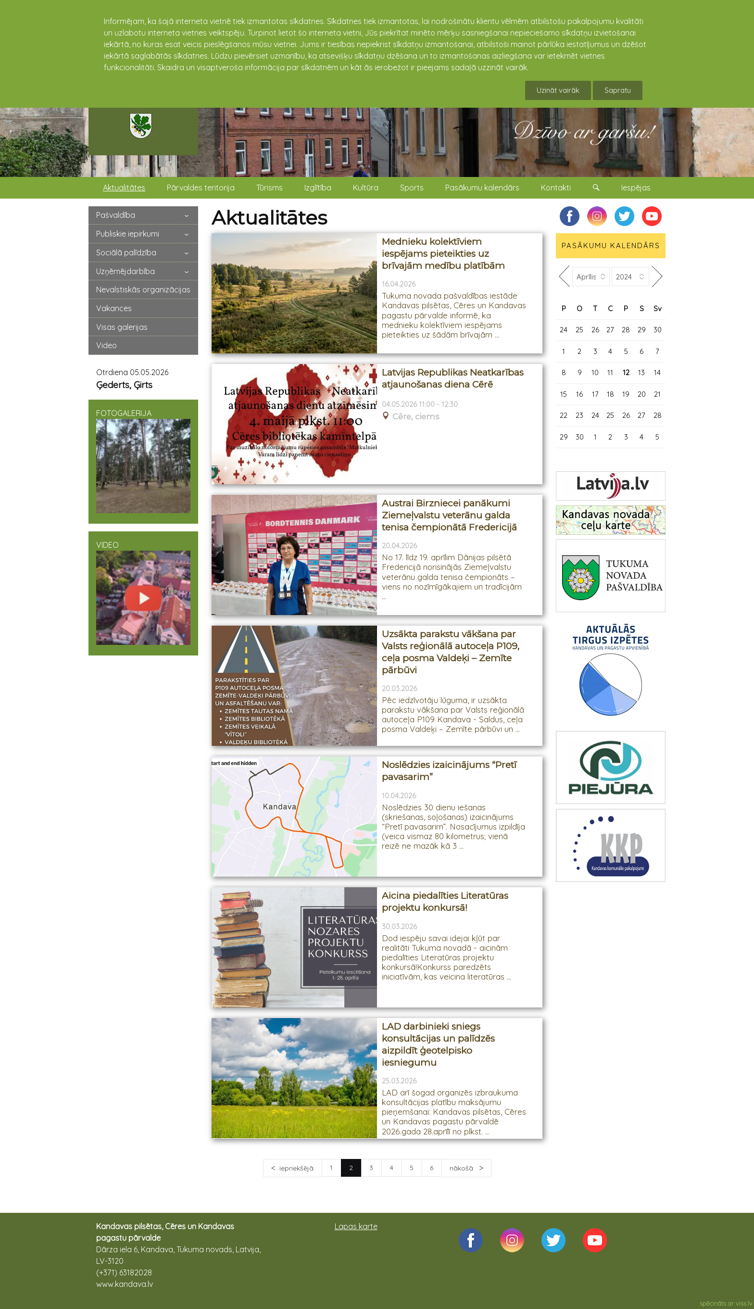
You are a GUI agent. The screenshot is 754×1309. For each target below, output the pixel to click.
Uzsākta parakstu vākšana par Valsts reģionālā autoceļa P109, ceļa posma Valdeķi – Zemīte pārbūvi (450, 652)
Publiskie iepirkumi (127, 234)
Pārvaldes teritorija (201, 187)
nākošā (462, 1168)
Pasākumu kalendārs (482, 187)
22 (563, 415)
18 (610, 394)
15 (563, 394)
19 (625, 394)
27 (610, 329)
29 (642, 329)
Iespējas (636, 187)
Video (106, 345)
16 (579, 394)
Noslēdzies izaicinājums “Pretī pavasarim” (449, 770)
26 (595, 329)
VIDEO (143, 592)
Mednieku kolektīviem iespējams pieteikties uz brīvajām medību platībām (443, 253)
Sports (412, 187)
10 (595, 372)
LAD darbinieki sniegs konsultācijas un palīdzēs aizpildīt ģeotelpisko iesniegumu (438, 1044)
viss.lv (744, 1303)
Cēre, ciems (416, 417)
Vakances (114, 308)
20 (642, 394)
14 (657, 372)
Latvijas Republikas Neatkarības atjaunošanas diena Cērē (453, 378)
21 (657, 394)
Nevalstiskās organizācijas (143, 289)
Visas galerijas (122, 327)
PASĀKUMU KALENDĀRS (611, 245)
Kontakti (556, 187)
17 (595, 394)
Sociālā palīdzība (126, 252)
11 (610, 372)
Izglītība (317, 187)
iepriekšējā (296, 1168)
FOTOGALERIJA (143, 460)
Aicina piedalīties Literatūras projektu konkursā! (445, 901)
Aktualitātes (124, 187)
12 (626, 372)
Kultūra (365, 187)
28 (626, 329)
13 (641, 372)
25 (579, 329)
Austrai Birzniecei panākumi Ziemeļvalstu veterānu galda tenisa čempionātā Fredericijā (449, 515)
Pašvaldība (115, 215)
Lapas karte (356, 1226)
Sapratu (617, 90)
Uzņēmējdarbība (125, 271)
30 (657, 329)
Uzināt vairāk (558, 90)
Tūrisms (269, 187)
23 (579, 415)
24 (563, 329)
